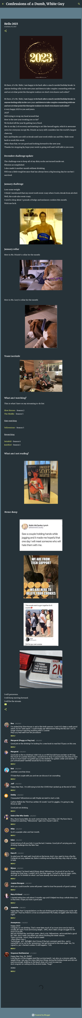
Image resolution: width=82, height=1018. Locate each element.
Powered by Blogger (41, 1015)
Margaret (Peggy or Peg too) (23, 740)
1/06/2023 (26, 894)
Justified (7, 445)
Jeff (12, 784)
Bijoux (13, 868)
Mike (13, 829)
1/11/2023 (33, 953)
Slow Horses (9, 410)
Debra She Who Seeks (20, 816)
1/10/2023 (24, 922)
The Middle (9, 414)
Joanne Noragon (17, 883)
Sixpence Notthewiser (20, 953)
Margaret (14, 752)
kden (13, 840)
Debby (13, 795)
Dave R (13, 853)
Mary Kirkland (16, 894)
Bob (12, 769)
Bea (12, 723)
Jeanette (14, 907)
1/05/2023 (18, 723)
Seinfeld (7, 441)
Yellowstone (9, 428)
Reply (13, 736)
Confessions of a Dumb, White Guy (35, 4)
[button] (5, 31)
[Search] (67, 3)
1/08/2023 (22, 907)
